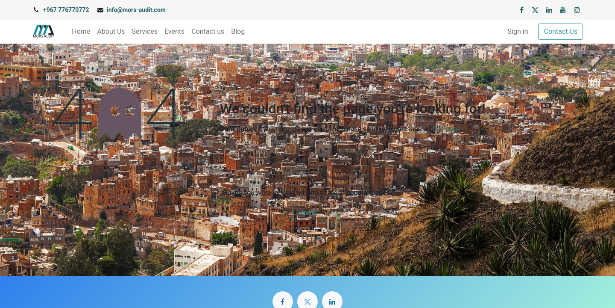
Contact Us (560, 31)
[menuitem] (81, 31)
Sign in (518, 31)
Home (307, 213)
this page (446, 129)
